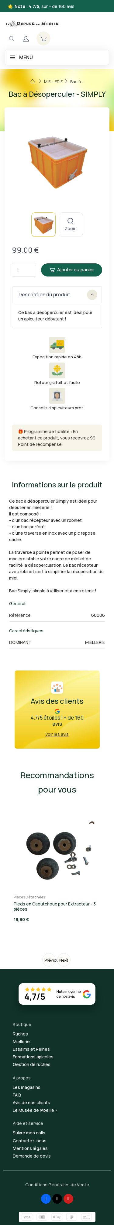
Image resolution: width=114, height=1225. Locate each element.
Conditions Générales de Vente (57, 1184)
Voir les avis (57, 734)
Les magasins (26, 1087)
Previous (50, 960)
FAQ (17, 1095)
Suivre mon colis (29, 1133)
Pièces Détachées (29, 897)
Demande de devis (32, 1156)
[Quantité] (24, 270)
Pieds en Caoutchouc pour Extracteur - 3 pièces (55, 906)
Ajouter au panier (71, 269)
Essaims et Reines (31, 1049)
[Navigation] (11, 38)
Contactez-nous (30, 1141)
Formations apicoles (33, 1057)
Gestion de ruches (31, 1064)
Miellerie (21, 1041)
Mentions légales (30, 1148)
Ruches (20, 1034)
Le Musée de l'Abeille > (35, 1110)
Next (63, 960)
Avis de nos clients (31, 1102)
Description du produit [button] (58, 295)
